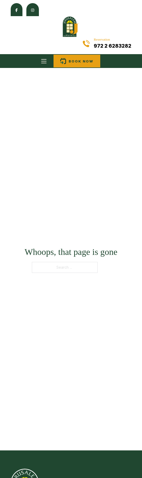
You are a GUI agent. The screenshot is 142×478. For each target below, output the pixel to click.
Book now (76, 61)
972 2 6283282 (112, 46)
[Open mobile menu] (43, 61)
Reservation (102, 39)
